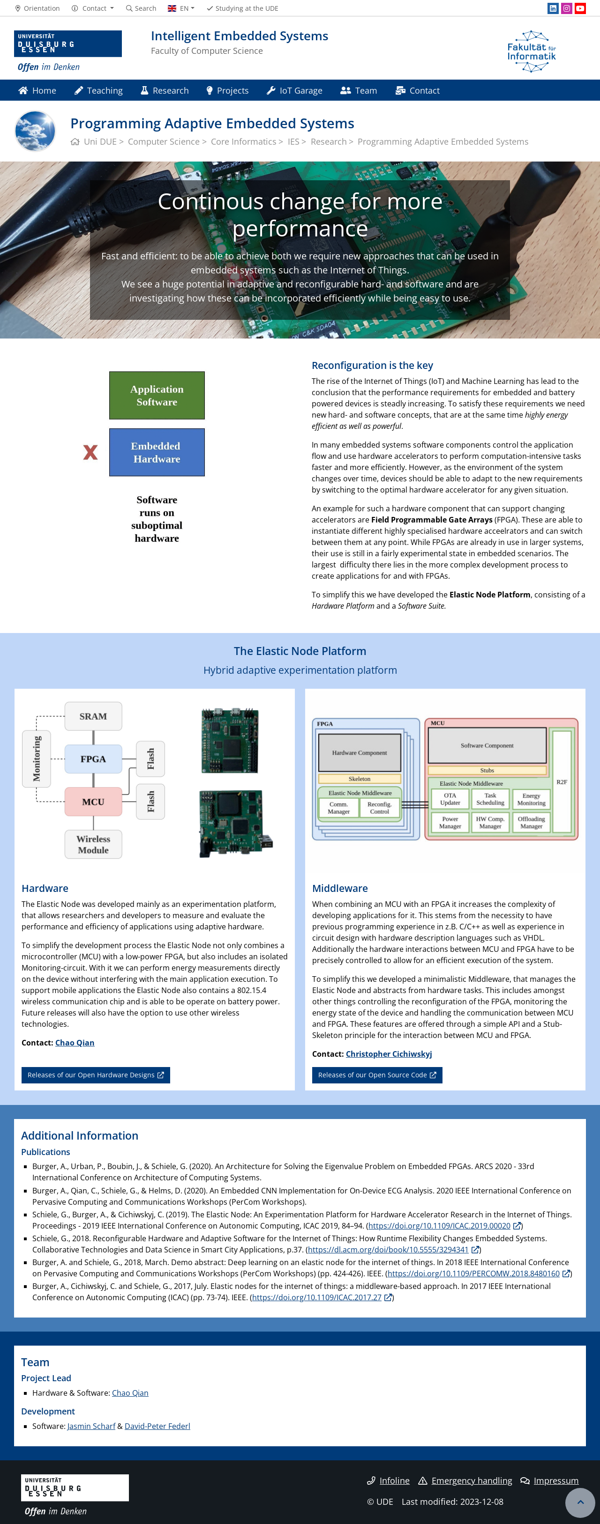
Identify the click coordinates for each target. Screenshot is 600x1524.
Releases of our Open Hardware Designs (91, 1074)
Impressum (549, 1480)
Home (37, 90)
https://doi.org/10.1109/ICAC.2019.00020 (439, 1226)
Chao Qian (75, 1043)
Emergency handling (465, 1480)
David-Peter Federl (157, 1426)
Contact (418, 90)
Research (164, 90)
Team (358, 90)
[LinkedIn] (553, 8)
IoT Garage (294, 90)
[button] (92, 8)
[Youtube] (580, 8)
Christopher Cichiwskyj (389, 1054)
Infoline (388, 1480)
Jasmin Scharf (91, 1426)
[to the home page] (68, 51)
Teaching (99, 90)
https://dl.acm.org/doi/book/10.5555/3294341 (388, 1249)
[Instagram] (566, 8)
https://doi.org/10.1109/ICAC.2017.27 (317, 1297)
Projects (228, 90)
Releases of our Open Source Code (372, 1074)
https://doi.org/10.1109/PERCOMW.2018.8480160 (474, 1273)
